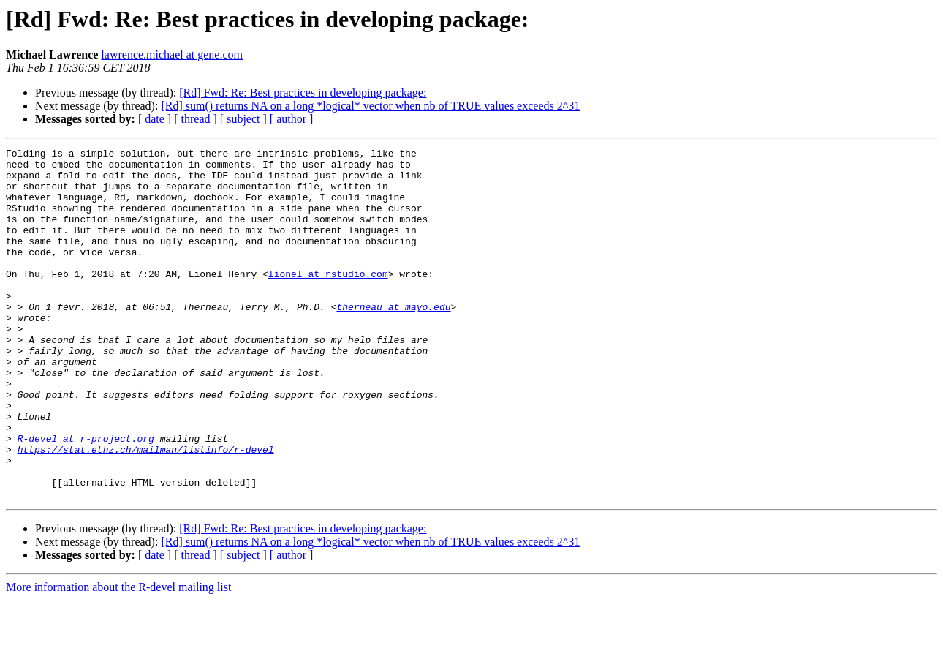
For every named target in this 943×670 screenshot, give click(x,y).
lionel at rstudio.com (328, 299)
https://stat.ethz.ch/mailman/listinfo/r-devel (146, 510)
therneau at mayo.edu (393, 339)
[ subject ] (243, 119)
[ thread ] (195, 119)
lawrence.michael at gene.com (172, 54)
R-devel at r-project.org (86, 497)
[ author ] (292, 119)
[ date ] (154, 119)
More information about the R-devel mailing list (118, 657)
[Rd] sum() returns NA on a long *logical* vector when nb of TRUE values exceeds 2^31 (370, 105)
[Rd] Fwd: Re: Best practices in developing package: (302, 92)
